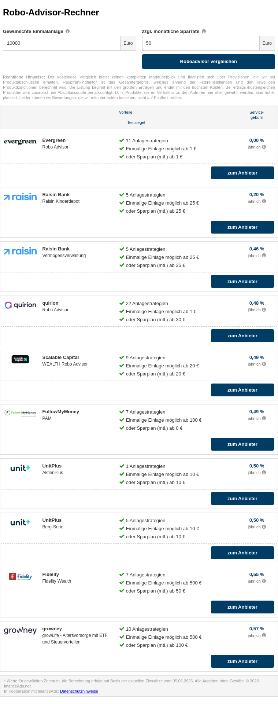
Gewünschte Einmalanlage (36, 31)
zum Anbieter (242, 173)
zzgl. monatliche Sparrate (174, 31)
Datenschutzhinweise (79, 691)
